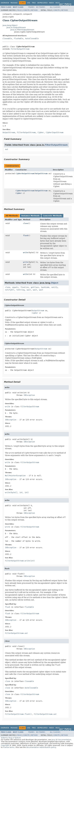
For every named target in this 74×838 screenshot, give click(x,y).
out (6, 149)
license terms (8, 747)
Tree (34, 3)
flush (25, 235)
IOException (29, 395)
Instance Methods (30, 216)
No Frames (40, 7)
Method (34, 10)
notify (54, 287)
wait (29, 290)
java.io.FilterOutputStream (22, 30)
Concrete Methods (52, 216)
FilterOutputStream (20, 49)
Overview (5, 3)
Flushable (18, 38)
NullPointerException (15, 476)
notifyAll (9, 290)
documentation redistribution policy (41, 747)
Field (19, 10)
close (25, 223)
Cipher (19, 193)
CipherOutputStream (25, 173)
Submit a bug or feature (11, 738)
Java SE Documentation (61, 740)
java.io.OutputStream (16, 27)
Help (57, 3)
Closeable (7, 38)
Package (14, 3)
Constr (26, 10)
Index (51, 3)
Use (28, 3)
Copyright (5, 745)
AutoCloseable (32, 38)
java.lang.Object (10, 25)
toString (20, 290)
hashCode (45, 287)
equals (15, 287)
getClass (35, 287)
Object (54, 283)
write (25, 252)
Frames (31, 7)
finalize (24, 287)
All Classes (55, 7)
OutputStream (41, 173)
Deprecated (42, 3)
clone (7, 287)
